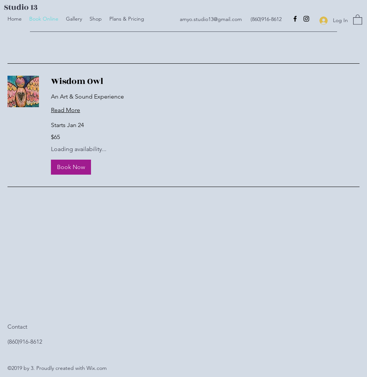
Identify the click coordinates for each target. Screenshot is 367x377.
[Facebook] (295, 18)
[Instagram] (306, 18)
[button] (357, 19)
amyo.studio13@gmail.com (211, 19)
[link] (205, 82)
